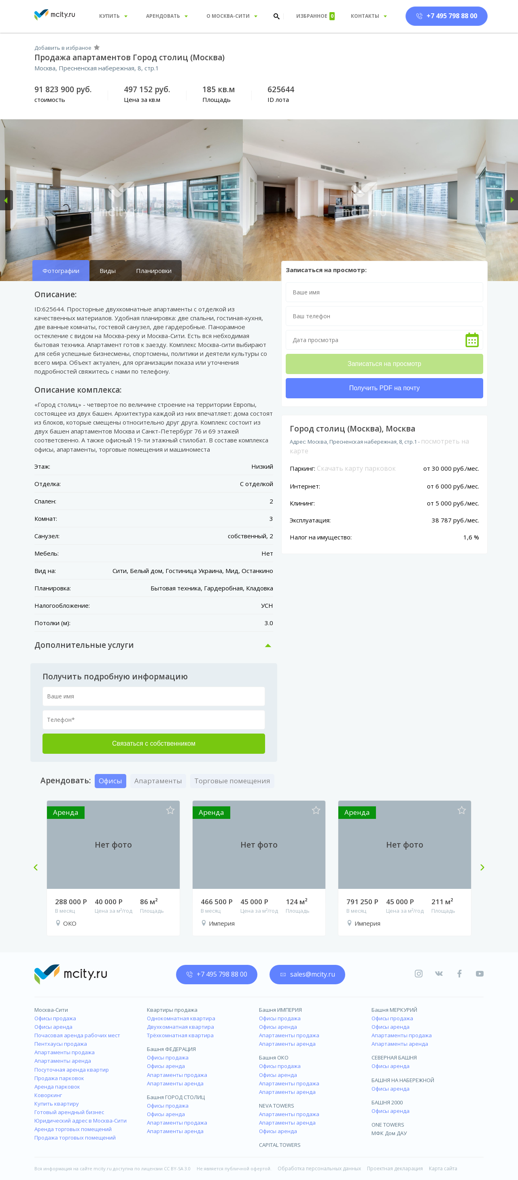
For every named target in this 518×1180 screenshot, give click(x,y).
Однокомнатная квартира (181, 1018)
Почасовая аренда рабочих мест (77, 1035)
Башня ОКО (274, 1057)
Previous (38, 868)
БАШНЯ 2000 (387, 1102)
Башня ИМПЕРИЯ (280, 1009)
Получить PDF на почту (384, 388)
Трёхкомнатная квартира (180, 1035)
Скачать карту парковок (356, 468)
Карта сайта (443, 1168)
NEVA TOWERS (276, 1105)
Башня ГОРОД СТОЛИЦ (176, 1097)
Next (479, 868)
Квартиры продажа (172, 1009)
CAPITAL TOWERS (280, 1144)
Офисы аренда (53, 1026)
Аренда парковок (57, 1086)
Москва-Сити (51, 1009)
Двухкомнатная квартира (180, 1026)
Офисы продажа (55, 1018)
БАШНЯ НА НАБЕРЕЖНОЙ (403, 1080)
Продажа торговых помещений (75, 1137)
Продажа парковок (59, 1078)
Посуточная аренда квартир (71, 1069)
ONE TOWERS (388, 1124)
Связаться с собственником (153, 743)
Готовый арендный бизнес (69, 1112)
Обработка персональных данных (319, 1168)
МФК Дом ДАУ (389, 1133)
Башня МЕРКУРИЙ (394, 1009)
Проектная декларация (395, 1168)
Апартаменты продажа (64, 1052)
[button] (6, 200)
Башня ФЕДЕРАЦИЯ (171, 1049)
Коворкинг (48, 1095)
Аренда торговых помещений (73, 1129)
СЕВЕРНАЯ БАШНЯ (394, 1057)
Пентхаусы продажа (60, 1043)
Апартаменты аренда (62, 1060)
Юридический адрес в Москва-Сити (80, 1120)
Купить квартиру (56, 1103)
